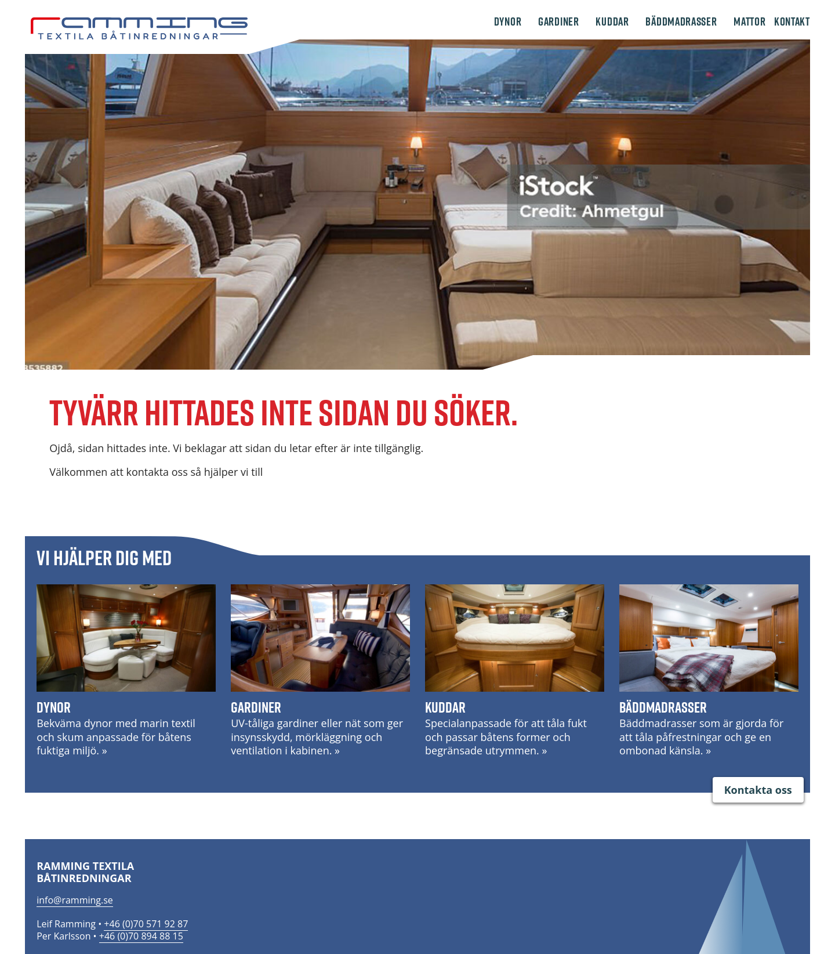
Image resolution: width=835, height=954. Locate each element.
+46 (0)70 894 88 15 (141, 936)
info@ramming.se (75, 900)
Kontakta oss (758, 790)
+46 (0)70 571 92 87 (146, 923)
